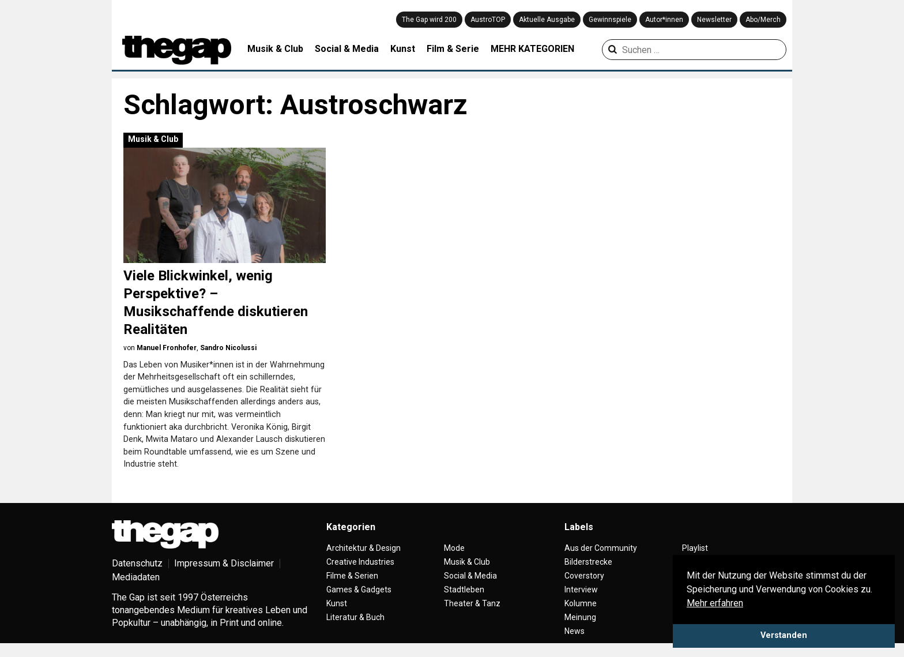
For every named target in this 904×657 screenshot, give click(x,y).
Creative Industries (360, 561)
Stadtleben (464, 589)
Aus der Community (600, 548)
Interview (581, 589)
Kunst (402, 48)
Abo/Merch (763, 20)
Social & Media (347, 48)
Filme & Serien (352, 575)
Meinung (580, 617)
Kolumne (580, 603)
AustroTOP (487, 20)
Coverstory (584, 575)
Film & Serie (453, 48)
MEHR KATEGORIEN (532, 48)
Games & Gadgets (358, 589)
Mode (454, 548)
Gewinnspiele (610, 20)
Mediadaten (136, 577)
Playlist (695, 548)
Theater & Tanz (472, 603)
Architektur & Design (363, 548)
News (574, 631)
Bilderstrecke (588, 561)
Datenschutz (137, 563)
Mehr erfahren (715, 603)
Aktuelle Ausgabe (547, 20)
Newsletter (714, 20)
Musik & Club (275, 48)
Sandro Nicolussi (228, 348)
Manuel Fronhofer (167, 348)
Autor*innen (664, 20)
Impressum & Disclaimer (224, 563)
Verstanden (783, 635)
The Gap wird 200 (429, 20)
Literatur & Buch (355, 617)
